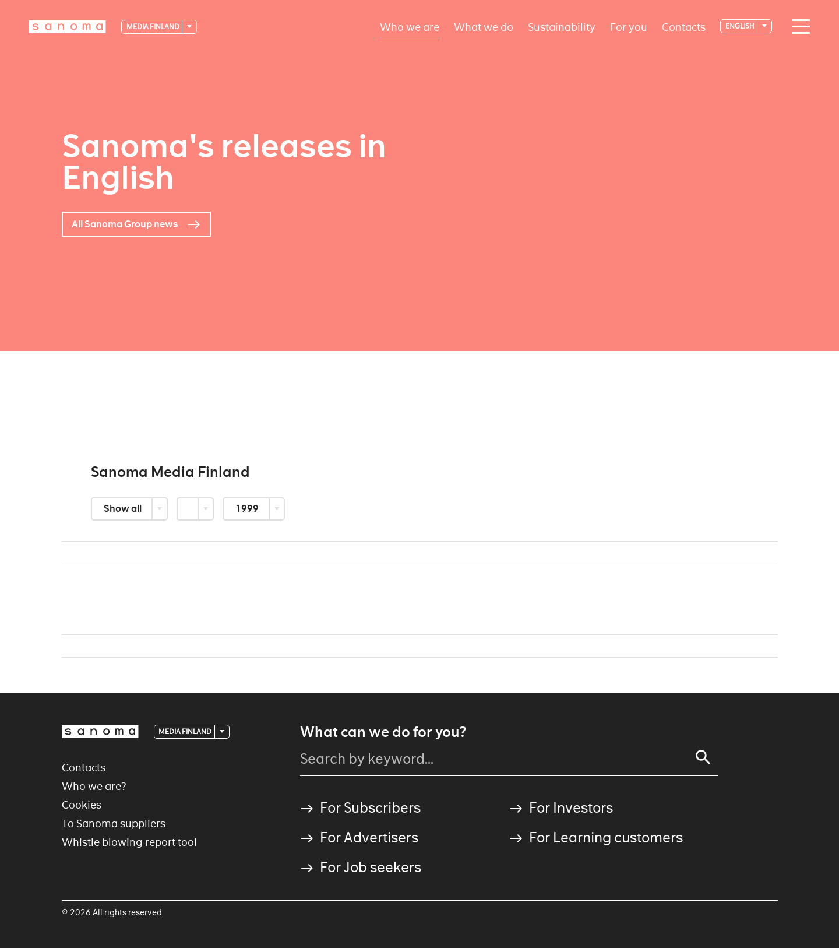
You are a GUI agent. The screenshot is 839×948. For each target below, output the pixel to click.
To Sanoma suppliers (113, 823)
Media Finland (153, 26)
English (740, 26)
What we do (483, 26)
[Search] (703, 757)
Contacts (684, 26)
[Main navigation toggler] (798, 26)
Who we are (409, 26)
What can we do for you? (383, 732)
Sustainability (561, 26)
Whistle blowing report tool (129, 842)
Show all (123, 509)
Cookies (81, 805)
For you (628, 26)
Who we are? (94, 786)
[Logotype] (67, 26)
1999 (247, 509)
